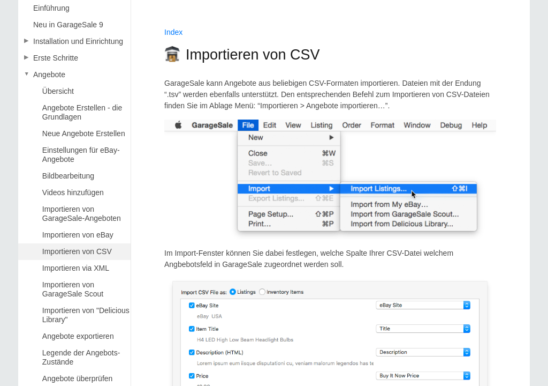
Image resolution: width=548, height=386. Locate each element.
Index (173, 32)
